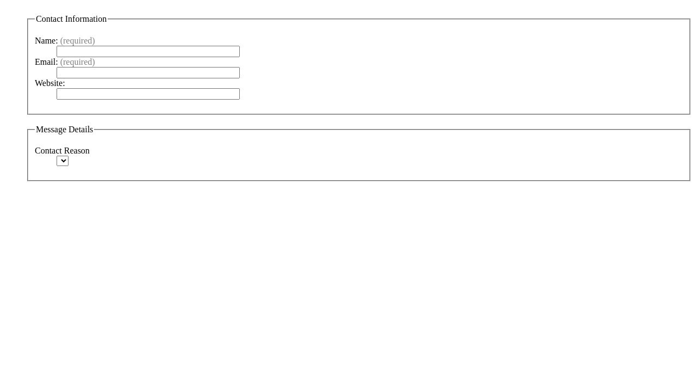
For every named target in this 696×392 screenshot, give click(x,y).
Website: (50, 83)
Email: (65, 61)
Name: (65, 40)
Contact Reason (62, 150)
